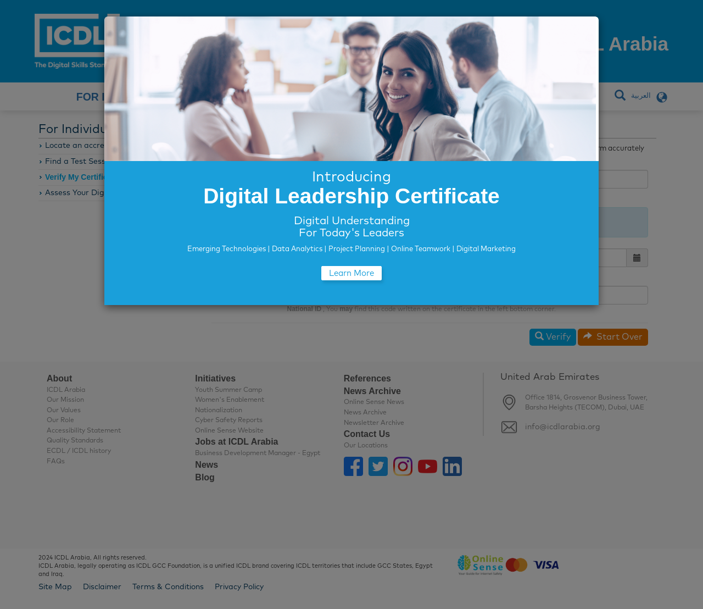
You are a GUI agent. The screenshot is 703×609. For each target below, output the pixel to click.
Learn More (351, 273)
